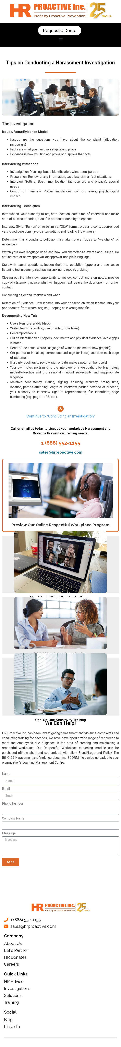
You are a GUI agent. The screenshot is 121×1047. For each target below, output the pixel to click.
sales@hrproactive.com (60, 452)
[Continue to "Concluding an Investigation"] (61, 409)
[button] (60, 39)
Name (6, 774)
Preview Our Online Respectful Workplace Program (60, 524)
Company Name (13, 818)
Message (9, 833)
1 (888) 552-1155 (60, 443)
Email (6, 789)
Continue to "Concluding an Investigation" (60, 416)
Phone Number (12, 803)
